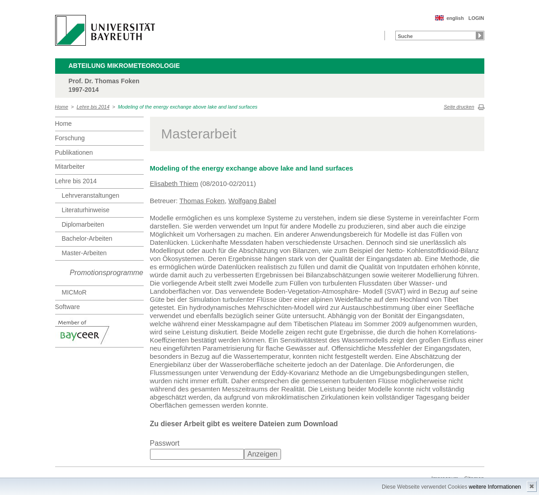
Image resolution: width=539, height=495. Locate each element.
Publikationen (74, 152)
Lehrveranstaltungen (91, 195)
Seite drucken (459, 106)
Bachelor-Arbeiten (87, 238)
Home (61, 106)
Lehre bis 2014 (93, 106)
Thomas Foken (202, 201)
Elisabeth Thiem (174, 183)
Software (67, 306)
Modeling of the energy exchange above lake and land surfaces (188, 106)
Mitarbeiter (70, 166)
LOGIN (476, 18)
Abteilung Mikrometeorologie (124, 65)
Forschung (70, 138)
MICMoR (74, 292)
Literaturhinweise (86, 210)
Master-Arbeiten (84, 253)
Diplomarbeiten (83, 224)
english (455, 18)
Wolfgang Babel (253, 201)
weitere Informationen (495, 487)
